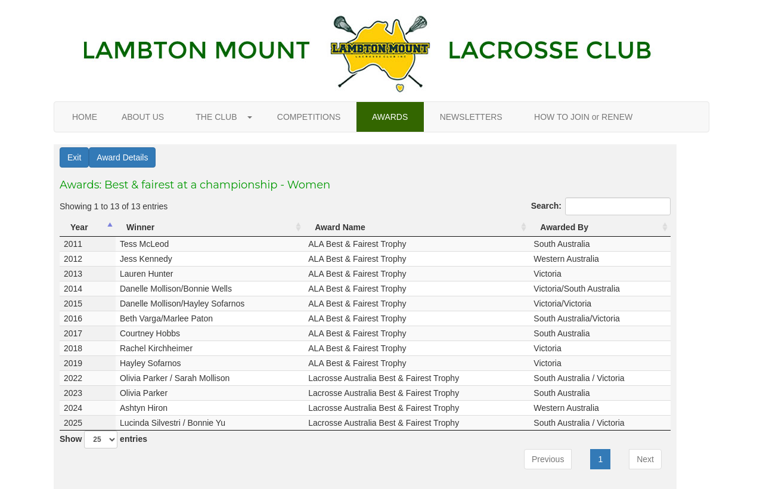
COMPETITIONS (309, 117)
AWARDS (390, 117)
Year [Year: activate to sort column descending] (79, 227)
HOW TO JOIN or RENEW (583, 117)
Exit (74, 157)
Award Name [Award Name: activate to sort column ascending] (340, 227)
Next (645, 459)
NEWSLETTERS (471, 117)
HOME (84, 117)
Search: (601, 206)
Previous (548, 459)
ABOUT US (143, 117)
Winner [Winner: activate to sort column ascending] (140, 227)
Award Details (122, 157)
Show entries (103, 439)
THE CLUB (220, 117)
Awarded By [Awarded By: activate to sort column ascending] (564, 227)
